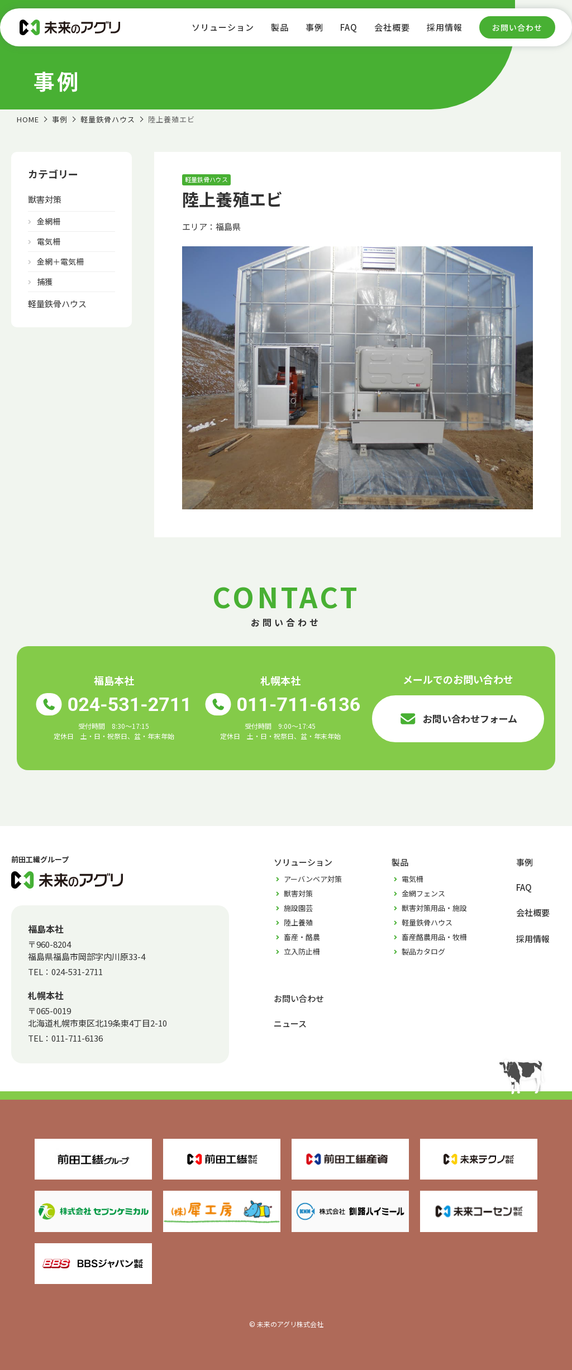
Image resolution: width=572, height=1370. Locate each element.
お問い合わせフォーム (458, 719)
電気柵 (48, 241)
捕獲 (45, 281)
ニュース (290, 1023)
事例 (314, 27)
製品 (280, 27)
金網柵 (48, 221)
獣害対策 (44, 199)
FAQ (349, 27)
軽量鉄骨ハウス (57, 303)
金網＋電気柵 (60, 261)
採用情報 (445, 27)
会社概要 (392, 27)
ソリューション (223, 27)
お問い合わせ (517, 27)
